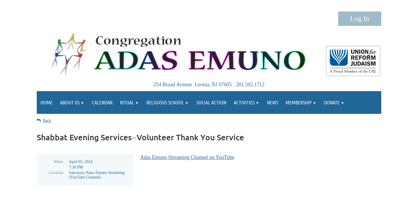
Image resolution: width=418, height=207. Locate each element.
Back (47, 120)
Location (56, 172)
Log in (359, 19)
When (58, 162)
